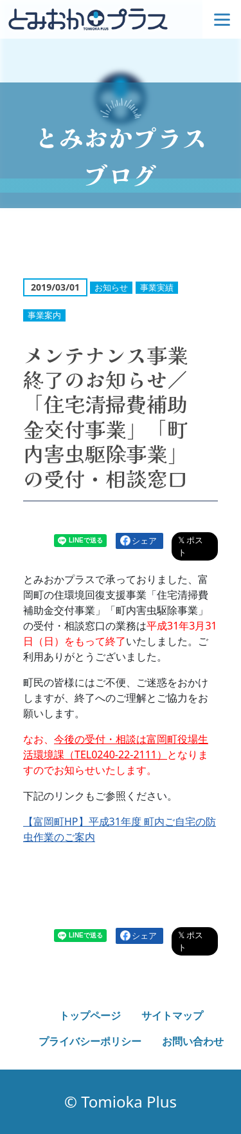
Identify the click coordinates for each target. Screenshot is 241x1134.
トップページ (90, 1015)
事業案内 (44, 315)
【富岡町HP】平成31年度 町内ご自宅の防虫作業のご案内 (119, 829)
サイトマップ (172, 1015)
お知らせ (111, 287)
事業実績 (157, 287)
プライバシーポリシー (90, 1041)
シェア (144, 540)
